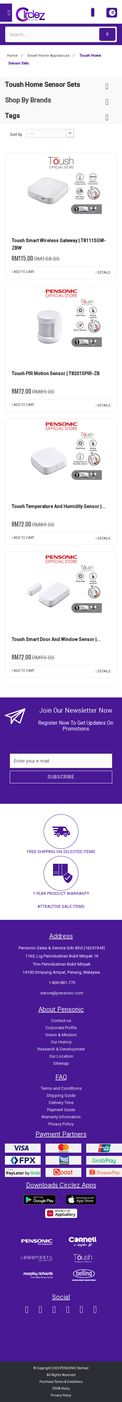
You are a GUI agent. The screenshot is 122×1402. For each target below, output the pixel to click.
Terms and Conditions (61, 1088)
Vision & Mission (61, 1034)
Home (12, 55)
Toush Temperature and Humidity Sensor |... (58, 506)
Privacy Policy (61, 1124)
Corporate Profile (61, 1027)
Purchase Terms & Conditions (61, 1382)
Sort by (16, 134)
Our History (61, 1042)
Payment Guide (61, 1109)
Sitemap (61, 1063)
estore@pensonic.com (61, 993)
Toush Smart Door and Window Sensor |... (56, 639)
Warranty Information (61, 1116)
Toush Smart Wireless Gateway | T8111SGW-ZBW (59, 244)
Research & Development (61, 1049)
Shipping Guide (61, 1095)
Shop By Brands (28, 100)
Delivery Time (61, 1102)
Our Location (61, 1056)
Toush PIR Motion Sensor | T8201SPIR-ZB (56, 373)
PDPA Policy (61, 1388)
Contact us (61, 1020)
